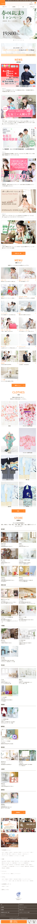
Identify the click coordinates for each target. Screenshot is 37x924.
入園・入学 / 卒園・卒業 (6, 854)
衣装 (23, 6)
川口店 (26, 864)
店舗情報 (13, 6)
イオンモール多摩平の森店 (24, 861)
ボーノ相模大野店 (13, 863)
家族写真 (11, 855)
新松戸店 (11, 864)
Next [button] (35, 23)
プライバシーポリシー (23, 907)
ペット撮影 (22, 855)
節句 (31, 852)
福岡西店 (7, 868)
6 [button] (21, 40)
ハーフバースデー (26, 852)
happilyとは (21, 904)
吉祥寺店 (8, 861)
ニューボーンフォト (26, 879)
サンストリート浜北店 (19, 866)
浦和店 (30, 864)
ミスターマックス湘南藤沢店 (23, 863)
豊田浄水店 (27, 866)
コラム (3, 877)
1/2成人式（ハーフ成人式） (17, 854)
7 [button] (23, 40)
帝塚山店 (3, 868)
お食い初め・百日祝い (18, 852)
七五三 (3, 852)
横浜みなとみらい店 (5, 863)
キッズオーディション (6, 873)
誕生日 (6, 852)
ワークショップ (17, 873)
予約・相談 (29, 920)
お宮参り (10, 852)
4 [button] (18, 40)
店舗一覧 (34, 920)
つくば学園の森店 (11, 866)
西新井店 (32, 861)
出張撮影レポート (6, 884)
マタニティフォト (5, 855)
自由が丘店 (4, 861)
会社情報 (2, 907)
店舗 (3, 859)
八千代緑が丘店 (17, 864)
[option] (18, 23)
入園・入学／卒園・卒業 (16, 880)
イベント (4, 871)
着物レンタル (5, 889)
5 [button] (20, 40)
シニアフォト (16, 855)
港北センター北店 (5, 864)
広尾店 (13, 861)
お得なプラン (4, 6)
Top (1, 904)
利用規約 (2, 909)
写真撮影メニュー (6, 850)
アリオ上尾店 (4, 866)
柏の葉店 (22, 864)
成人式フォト (25, 854)
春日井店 (31, 866)
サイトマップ (3, 914)
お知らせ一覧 (18, 253)
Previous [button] (1, 23)
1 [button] (13, 40)
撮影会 (12, 873)
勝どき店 (17, 861)
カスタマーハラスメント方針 (24, 912)
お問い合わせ (21, 909)
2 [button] (15, 40)
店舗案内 (18, 812)
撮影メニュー (18, 385)
